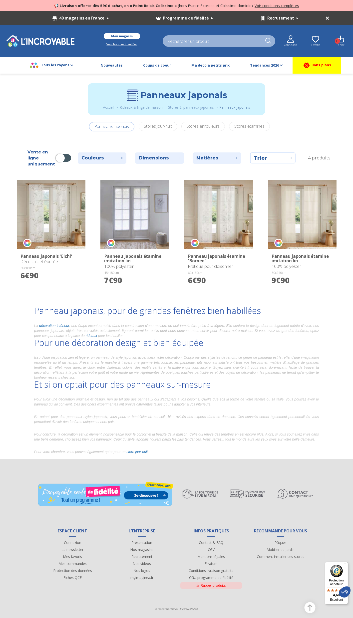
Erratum (211, 563)
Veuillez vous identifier (121, 44)
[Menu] (345, 565)
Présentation (141, 542)
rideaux (91, 336)
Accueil (108, 107)
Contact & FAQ (211, 542)
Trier (273, 158)
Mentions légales (211, 556)
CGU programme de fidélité (211, 577)
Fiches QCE (72, 577)
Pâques (281, 542)
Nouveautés (112, 65)
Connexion (72, 542)
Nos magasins (141, 549)
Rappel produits (211, 585)
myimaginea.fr (141, 577)
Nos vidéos (142, 563)
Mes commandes (72, 563)
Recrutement (282, 18)
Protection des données (72, 570)
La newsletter (72, 549)
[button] (345, 592)
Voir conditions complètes (277, 5)
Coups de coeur (157, 65)
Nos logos (141, 570)
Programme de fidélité (188, 18)
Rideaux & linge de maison (141, 107)
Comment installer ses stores (280, 556)
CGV (211, 549)
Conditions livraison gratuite (211, 570)
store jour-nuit (137, 452)
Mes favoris (72, 556)
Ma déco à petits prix (210, 65)
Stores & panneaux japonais (191, 107)
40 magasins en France (84, 18)
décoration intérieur (54, 326)
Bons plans (317, 65)
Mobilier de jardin (281, 549)
